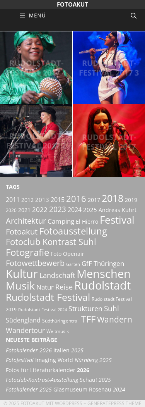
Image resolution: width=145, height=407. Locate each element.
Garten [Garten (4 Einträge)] (73, 264)
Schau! (58, 379)
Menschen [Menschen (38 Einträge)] (104, 273)
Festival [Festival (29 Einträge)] (117, 220)
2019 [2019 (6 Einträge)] (131, 200)
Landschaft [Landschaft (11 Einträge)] (57, 275)
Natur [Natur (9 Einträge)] (45, 287)
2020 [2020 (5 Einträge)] (11, 210)
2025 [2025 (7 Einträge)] (90, 210)
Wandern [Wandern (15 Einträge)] (114, 319)
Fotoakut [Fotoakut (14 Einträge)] (22, 231)
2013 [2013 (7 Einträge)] (42, 200)
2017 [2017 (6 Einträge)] (94, 200)
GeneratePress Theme (114, 403)
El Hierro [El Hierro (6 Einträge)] (87, 221)
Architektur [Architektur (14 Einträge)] (26, 220)
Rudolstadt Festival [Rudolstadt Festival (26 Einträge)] (48, 297)
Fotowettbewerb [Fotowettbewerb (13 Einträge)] (35, 263)
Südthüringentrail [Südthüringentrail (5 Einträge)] (61, 320)
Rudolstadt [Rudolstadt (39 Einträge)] (102, 285)
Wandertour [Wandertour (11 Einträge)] (25, 330)
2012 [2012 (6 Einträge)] (27, 200)
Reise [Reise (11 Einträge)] (64, 286)
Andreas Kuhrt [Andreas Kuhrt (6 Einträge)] (117, 210)
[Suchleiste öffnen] (133, 15)
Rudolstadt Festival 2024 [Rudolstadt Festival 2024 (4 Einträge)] (42, 309)
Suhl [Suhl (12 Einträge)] (111, 309)
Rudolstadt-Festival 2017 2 (36, 141)
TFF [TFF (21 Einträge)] (88, 319)
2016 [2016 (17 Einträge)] (76, 198)
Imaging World (59, 360)
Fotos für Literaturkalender (47, 370)
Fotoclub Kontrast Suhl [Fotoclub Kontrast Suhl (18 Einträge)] (51, 242)
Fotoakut (72, 4)
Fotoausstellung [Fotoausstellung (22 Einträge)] (73, 230)
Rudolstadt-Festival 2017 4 (36, 68)
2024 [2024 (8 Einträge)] (75, 209)
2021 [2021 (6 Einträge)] (24, 210)
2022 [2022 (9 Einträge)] (40, 209)
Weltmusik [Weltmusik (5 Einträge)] (57, 331)
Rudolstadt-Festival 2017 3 (109, 68)
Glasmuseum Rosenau (65, 389)
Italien (45, 350)
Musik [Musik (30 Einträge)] (20, 286)
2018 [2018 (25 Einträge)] (112, 198)
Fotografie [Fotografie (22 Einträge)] (27, 252)
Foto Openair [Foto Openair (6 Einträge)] (67, 253)
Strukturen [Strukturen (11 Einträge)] (85, 308)
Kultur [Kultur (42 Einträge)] (22, 273)
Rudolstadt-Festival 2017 (109, 142)
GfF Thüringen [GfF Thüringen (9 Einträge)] (103, 263)
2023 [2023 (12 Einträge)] (57, 209)
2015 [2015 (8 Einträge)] (58, 199)
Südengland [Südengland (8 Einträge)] (23, 320)
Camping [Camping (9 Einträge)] (61, 221)
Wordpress (68, 403)
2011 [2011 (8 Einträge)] (13, 199)
